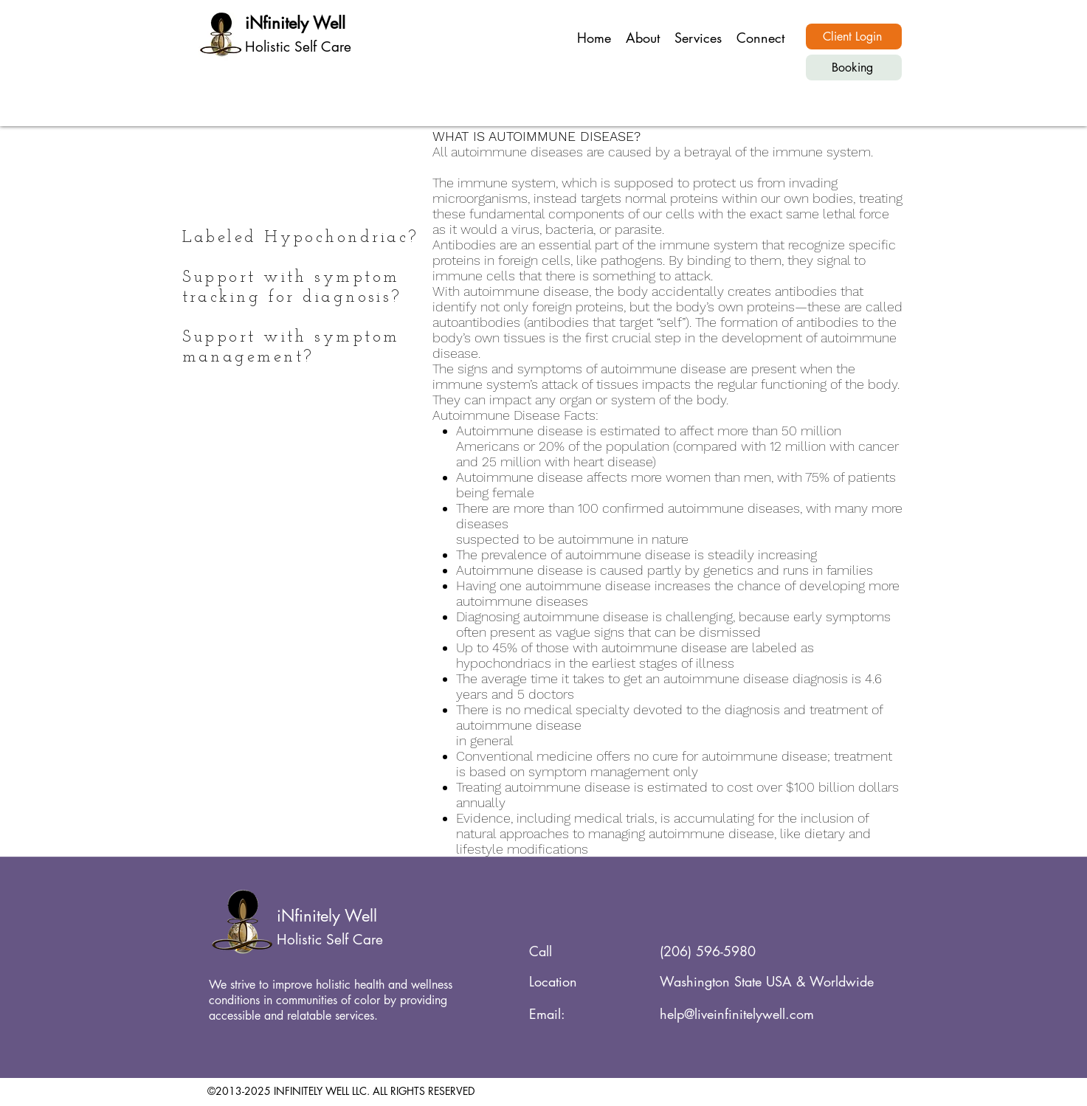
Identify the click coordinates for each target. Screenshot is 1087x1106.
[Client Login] (854, 36)
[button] (698, 37)
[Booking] (854, 67)
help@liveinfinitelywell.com (737, 1014)
